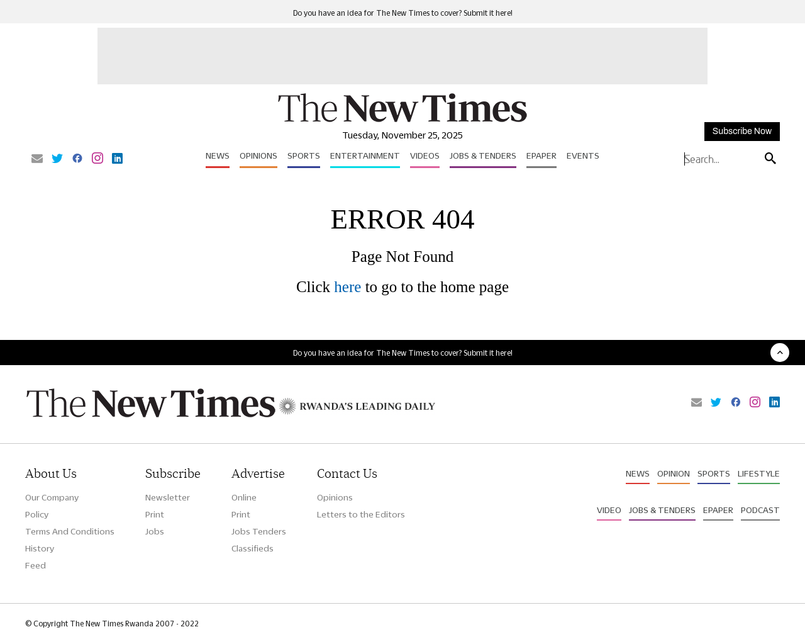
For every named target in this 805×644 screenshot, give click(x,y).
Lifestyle (759, 473)
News (218, 155)
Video (609, 510)
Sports (303, 155)
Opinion (673, 473)
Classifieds (252, 548)
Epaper (541, 155)
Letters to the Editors (361, 514)
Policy (36, 514)
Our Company (52, 497)
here (347, 286)
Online (244, 497)
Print (154, 514)
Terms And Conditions (69, 531)
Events (583, 155)
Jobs (154, 531)
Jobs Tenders (258, 531)
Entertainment (365, 155)
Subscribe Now (742, 131)
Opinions (258, 155)
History (39, 548)
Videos (425, 155)
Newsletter (167, 497)
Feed (35, 565)
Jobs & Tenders (483, 155)
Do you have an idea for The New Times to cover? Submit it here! (403, 13)
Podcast (760, 510)
